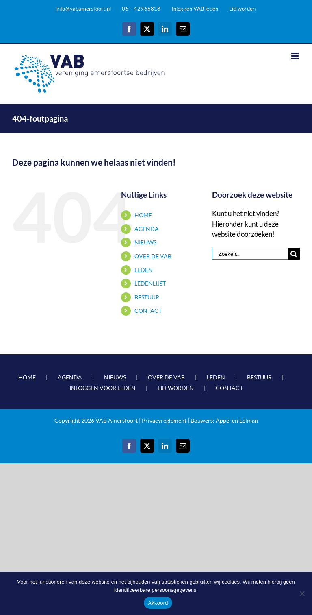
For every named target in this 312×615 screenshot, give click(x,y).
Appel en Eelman (237, 420)
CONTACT (148, 310)
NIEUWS (145, 242)
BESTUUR (146, 297)
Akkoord (158, 603)
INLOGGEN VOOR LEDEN (102, 387)
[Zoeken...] (250, 254)
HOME (143, 215)
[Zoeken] (294, 254)
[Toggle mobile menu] (295, 56)
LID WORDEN (176, 387)
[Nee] (302, 593)
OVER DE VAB (152, 256)
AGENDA (146, 228)
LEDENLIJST (150, 283)
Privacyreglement (164, 420)
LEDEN (143, 269)
